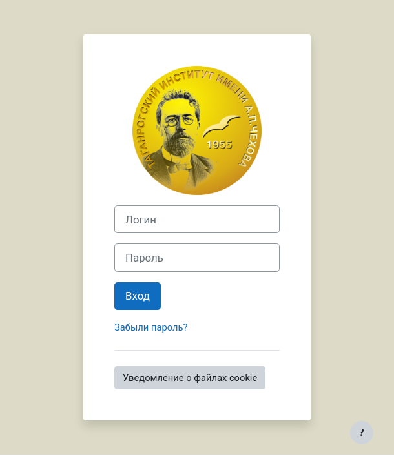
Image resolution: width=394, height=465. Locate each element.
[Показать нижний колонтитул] (361, 432)
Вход (137, 295)
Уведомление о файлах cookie (190, 378)
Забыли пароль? (150, 327)
